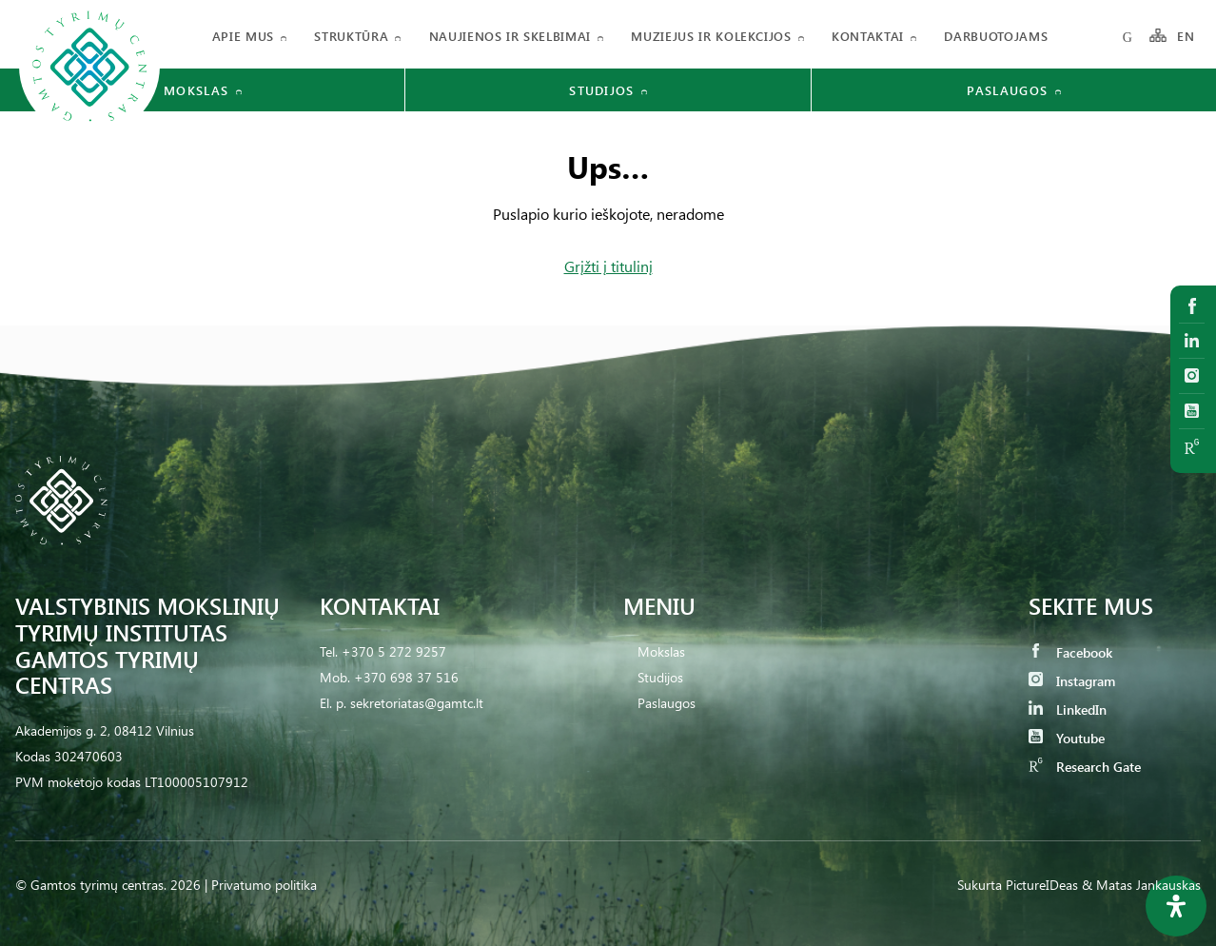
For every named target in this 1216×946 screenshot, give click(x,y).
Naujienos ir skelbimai (510, 36)
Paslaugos (666, 703)
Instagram (1072, 681)
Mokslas (661, 651)
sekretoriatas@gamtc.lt (416, 703)
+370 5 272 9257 (394, 651)
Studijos (660, 677)
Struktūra (351, 36)
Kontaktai (868, 36)
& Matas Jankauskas (1141, 885)
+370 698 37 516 (406, 677)
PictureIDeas (1042, 885)
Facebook (1070, 652)
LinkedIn (1068, 709)
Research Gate (1085, 767)
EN (1186, 36)
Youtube (1067, 738)
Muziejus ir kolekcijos (711, 36)
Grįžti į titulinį (608, 266)
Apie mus (243, 36)
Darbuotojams (996, 36)
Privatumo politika (264, 885)
